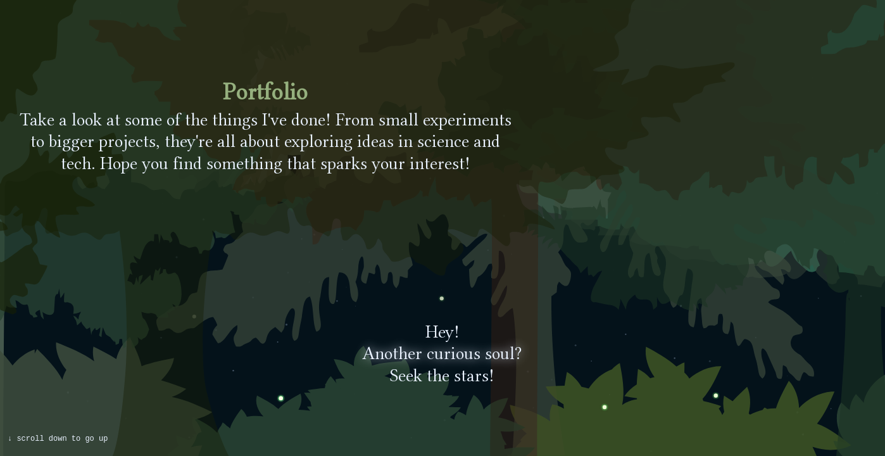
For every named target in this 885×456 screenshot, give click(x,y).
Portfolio (265, 91)
